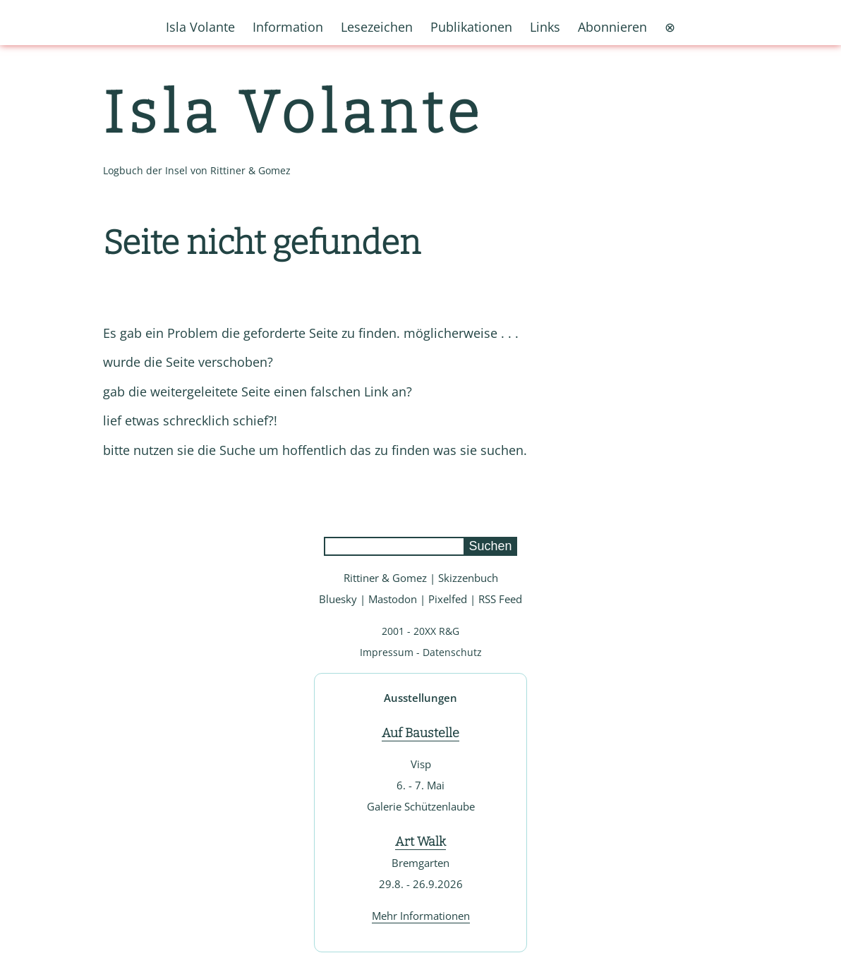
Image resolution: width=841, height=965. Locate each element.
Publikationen (471, 26)
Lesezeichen (377, 26)
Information (288, 26)
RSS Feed (500, 599)
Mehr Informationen (421, 916)
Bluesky (338, 599)
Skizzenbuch (468, 578)
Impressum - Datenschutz (421, 652)
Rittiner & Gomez (385, 578)
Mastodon (392, 599)
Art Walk (420, 841)
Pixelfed (447, 599)
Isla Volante (293, 113)
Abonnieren (612, 26)
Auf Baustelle (420, 733)
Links (545, 26)
